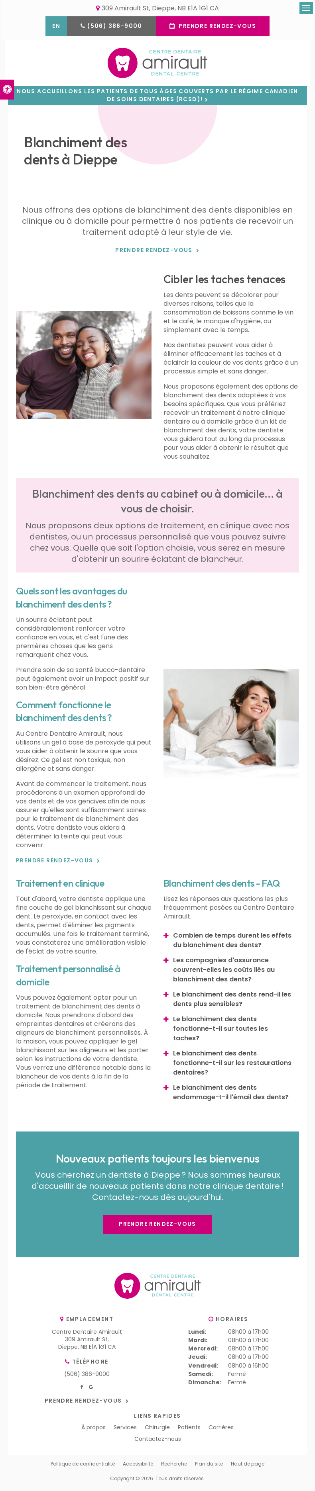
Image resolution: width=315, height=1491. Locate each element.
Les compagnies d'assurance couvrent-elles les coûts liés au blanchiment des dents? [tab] (224, 973)
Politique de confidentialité (83, 1467)
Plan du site (209, 1467)
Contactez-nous (157, 1442)
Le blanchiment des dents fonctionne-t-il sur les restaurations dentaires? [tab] (232, 1066)
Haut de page (247, 1467)
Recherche (174, 1467)
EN (56, 27)
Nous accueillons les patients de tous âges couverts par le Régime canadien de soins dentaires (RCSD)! (157, 98)
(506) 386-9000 (114, 27)
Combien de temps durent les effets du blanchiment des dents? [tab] (232, 943)
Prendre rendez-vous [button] (216, 27)
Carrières (221, 1430)
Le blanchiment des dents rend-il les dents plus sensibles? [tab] (232, 1002)
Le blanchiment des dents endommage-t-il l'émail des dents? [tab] (231, 1095)
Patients (189, 1430)
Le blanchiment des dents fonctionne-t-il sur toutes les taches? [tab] (220, 1032)
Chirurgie (157, 1430)
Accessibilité (138, 1467)
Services (125, 1430)
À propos (93, 1430)
